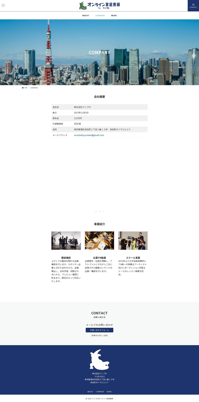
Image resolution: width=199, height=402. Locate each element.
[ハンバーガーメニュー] (3, 5)
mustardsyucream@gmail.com (89, 135)
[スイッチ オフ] (193, 5)
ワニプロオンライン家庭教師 (102, 399)
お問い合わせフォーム (99, 330)
